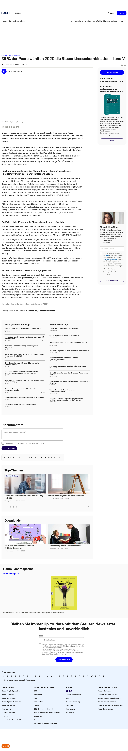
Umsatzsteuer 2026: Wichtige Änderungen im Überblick (21, 346)
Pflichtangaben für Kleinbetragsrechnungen (21, 404)
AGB (107, 255)
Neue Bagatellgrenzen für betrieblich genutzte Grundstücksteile (22, 364)
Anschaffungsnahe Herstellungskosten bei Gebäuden (24, 397)
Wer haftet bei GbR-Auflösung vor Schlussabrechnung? (62, 390)
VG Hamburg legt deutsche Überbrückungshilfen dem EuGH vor (69, 382)
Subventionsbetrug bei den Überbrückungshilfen (68, 366)
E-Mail (41, 636)
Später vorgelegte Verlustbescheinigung (64, 335)
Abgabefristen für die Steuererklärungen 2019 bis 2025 (23, 329)
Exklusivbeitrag (12, 476)
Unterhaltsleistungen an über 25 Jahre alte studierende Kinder (20, 389)
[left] (84, 507)
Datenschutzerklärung (110, 259)
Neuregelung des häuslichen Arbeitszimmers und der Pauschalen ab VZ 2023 (24, 355)
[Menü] (18, 13)
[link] (4, 21)
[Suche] (111, 13)
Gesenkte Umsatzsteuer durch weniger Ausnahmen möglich (69, 374)
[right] (88, 507)
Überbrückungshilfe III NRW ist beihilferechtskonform (69, 351)
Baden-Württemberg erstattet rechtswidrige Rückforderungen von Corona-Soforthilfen (21, 372)
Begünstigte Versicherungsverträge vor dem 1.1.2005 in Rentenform (24, 338)
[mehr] (122, 21)
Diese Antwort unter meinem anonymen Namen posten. (25, 443)
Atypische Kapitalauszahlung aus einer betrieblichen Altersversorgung (24, 381)
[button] (121, 13)
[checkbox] (3, 443)
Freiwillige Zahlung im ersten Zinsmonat (64, 328)
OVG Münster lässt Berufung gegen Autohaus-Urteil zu (69, 343)
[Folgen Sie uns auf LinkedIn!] (67, 691)
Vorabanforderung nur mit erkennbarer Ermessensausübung (64, 358)
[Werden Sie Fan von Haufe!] (70, 691)
